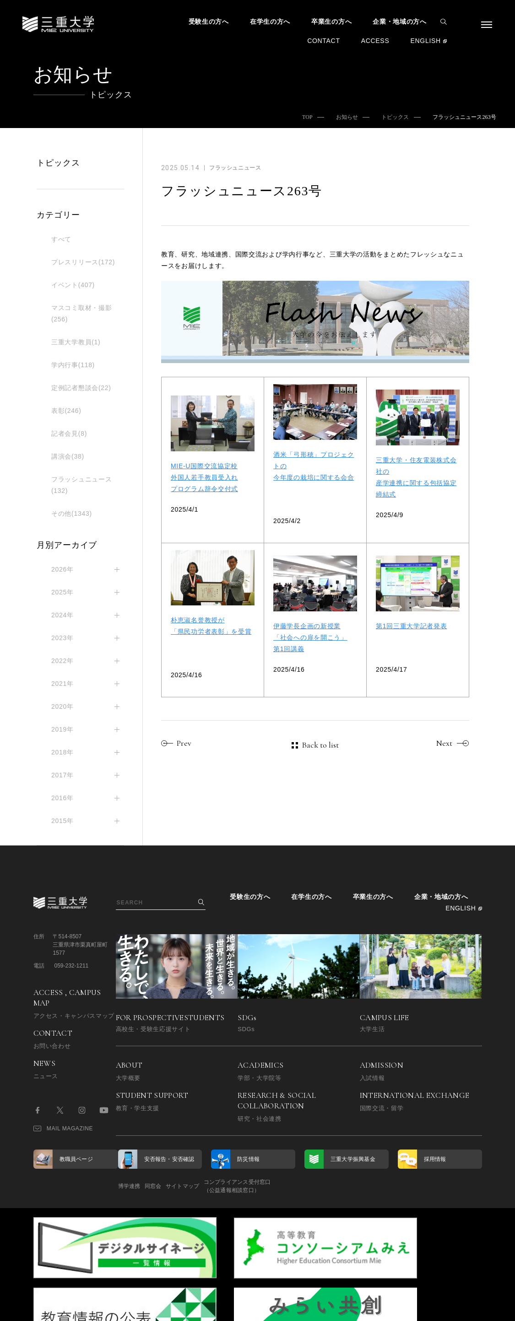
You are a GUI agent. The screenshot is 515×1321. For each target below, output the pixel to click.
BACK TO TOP (452, 1309)
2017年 (62, 775)
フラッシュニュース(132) (81, 485)
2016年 (62, 798)
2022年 (62, 660)
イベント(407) (73, 285)
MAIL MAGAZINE (63, 1128)
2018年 (62, 752)
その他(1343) (71, 513)
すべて (61, 239)
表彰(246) (66, 410)
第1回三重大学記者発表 (411, 626)
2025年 (62, 592)
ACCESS (375, 40)
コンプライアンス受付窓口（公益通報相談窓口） (279, 1186)
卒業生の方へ (331, 21)
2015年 (62, 820)
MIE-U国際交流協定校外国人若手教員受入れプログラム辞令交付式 (204, 477)
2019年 (62, 729)
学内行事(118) (73, 365)
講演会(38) (67, 456)
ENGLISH (425, 40)
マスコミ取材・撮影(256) (81, 313)
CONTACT (323, 40)
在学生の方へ (270, 21)
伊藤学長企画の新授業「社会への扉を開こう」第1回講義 (310, 637)
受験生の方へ (209, 21)
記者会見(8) (69, 433)
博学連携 (129, 1186)
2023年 (62, 638)
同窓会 (166, 1186)
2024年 (62, 615)
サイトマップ (210, 1186)
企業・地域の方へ (400, 21)
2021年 (62, 683)
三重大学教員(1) (75, 342)
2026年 (62, 569)
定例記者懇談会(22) (81, 387)
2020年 (62, 706)
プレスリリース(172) (83, 262)
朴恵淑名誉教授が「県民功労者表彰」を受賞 (211, 625)
